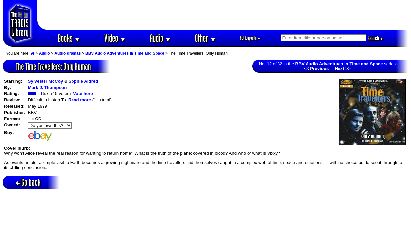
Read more (79, 99)
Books (69, 38)
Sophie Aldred (83, 81)
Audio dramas (67, 53)
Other (205, 38)
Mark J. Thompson (47, 87)
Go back (28, 182)
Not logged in (250, 38)
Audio (160, 38)
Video (115, 38)
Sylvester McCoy (45, 81)
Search (375, 38)
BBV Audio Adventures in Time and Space (124, 53)
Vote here (83, 93)
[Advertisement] (223, 15)
